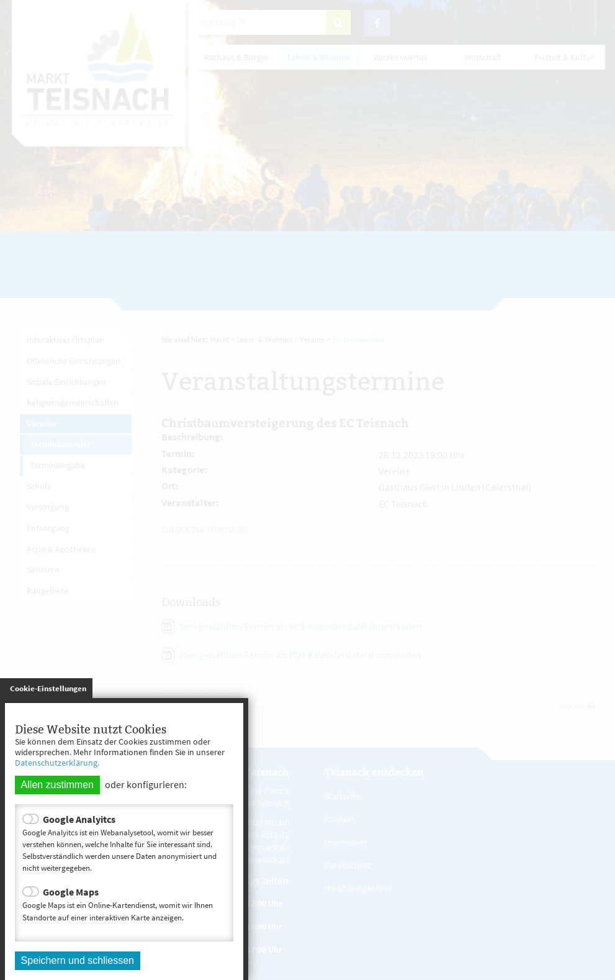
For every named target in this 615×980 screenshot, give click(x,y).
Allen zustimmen (57, 784)
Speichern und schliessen (77, 960)
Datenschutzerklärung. (57, 762)
